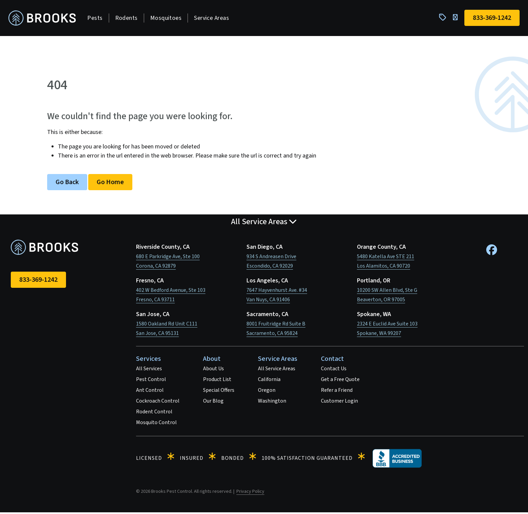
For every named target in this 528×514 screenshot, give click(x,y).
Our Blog (213, 402)
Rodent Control (154, 413)
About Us (213, 370)
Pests (97, 18)
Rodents (128, 18)
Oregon (266, 392)
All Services (149, 370)
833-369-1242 (38, 281)
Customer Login (339, 402)
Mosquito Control (156, 424)
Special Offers (218, 392)
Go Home (110, 184)
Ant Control (150, 392)
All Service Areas (276, 370)
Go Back (67, 184)
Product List (217, 381)
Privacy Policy (250, 493)
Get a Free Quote (340, 381)
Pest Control (151, 381)
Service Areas (213, 18)
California (269, 381)
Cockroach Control (157, 402)
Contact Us (333, 370)
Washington (272, 402)
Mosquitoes (168, 18)
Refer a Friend (337, 392)
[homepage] (44, 19)
